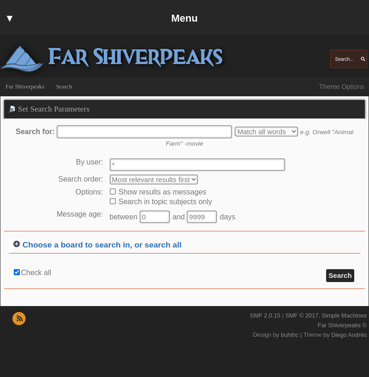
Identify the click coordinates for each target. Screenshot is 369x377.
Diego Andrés (349, 334)
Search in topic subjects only (161, 202)
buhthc (289, 334)
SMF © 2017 (301, 315)
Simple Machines (344, 315)
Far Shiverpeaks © (342, 325)
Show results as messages (158, 192)
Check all (36, 273)
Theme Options (341, 86)
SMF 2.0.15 (265, 315)
